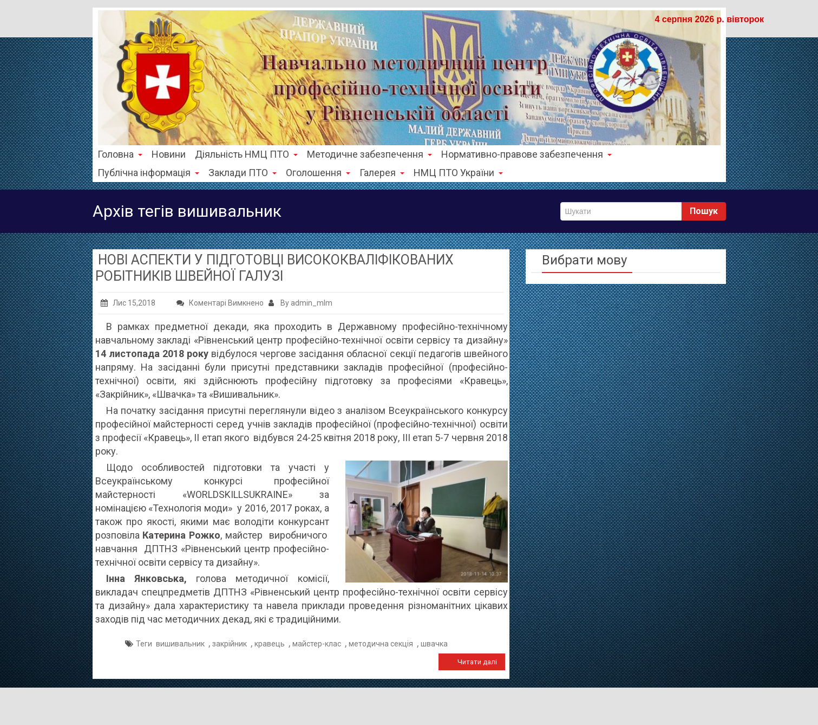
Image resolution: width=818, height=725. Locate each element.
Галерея (381, 172)
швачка (434, 643)
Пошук (704, 211)
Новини (169, 154)
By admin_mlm (300, 303)
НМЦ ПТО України (458, 172)
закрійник (229, 643)
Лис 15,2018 (128, 303)
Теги (144, 643)
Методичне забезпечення (369, 154)
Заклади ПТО (242, 172)
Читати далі (477, 662)
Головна (119, 154)
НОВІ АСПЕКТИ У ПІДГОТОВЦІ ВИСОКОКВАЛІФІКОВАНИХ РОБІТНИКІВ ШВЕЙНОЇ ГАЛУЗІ (274, 268)
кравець (269, 643)
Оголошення (318, 172)
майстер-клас (316, 643)
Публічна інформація (148, 172)
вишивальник (180, 643)
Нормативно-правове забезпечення (526, 154)
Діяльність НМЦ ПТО (246, 154)
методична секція (381, 643)
